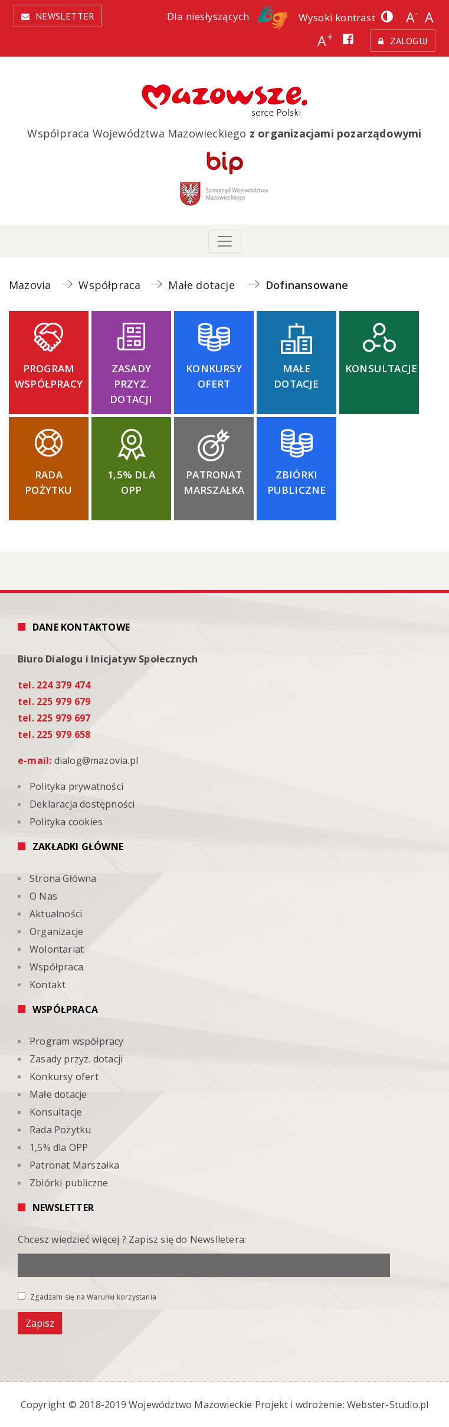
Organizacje (56, 931)
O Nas (43, 896)
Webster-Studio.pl (387, 1404)
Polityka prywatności (76, 786)
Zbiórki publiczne (296, 482)
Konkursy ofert (214, 376)
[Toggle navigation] (224, 241)
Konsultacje (381, 368)
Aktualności (56, 913)
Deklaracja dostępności (82, 804)
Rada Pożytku (48, 482)
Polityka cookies (66, 821)
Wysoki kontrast (337, 17)
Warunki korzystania (121, 1297)
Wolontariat (57, 949)
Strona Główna (63, 878)
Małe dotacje (296, 376)
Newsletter (64, 16)
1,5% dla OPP (131, 482)
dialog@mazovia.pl (96, 760)
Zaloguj (409, 41)
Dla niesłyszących (227, 16)
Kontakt (47, 984)
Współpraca (56, 966)
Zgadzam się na (87, 1296)
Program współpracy (49, 376)
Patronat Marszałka (214, 482)
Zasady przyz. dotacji (131, 384)
